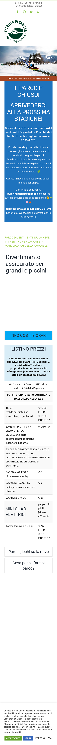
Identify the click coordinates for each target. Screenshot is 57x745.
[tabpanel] (28, 444)
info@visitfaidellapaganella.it (28, 6)
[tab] (28, 335)
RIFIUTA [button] (28, 738)
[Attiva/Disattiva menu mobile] (51, 23)
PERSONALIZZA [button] (43, 738)
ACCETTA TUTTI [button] (13, 738)
